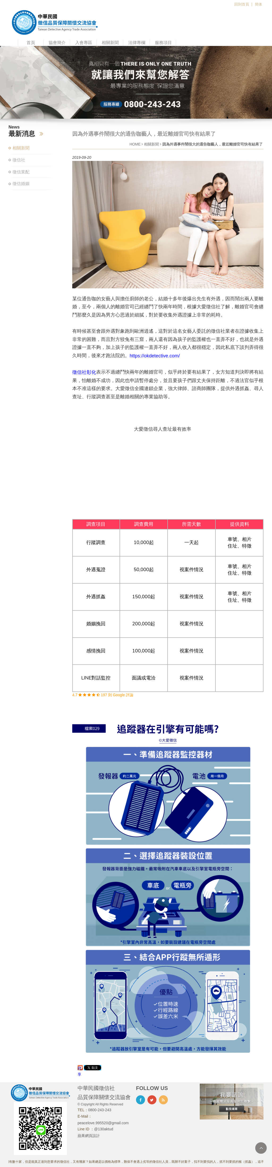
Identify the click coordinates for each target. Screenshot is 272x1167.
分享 (79, 1068)
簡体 (258, 4)
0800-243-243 (99, 1110)
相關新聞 (110, 42)
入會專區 (83, 42)
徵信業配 (20, 172)
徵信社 (18, 160)
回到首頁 (241, 4)
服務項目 (163, 42)
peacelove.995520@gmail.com (103, 1123)
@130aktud (103, 1129)
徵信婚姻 (20, 183)
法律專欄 (136, 42)
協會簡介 (57, 42)
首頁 (31, 42)
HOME (135, 144)
